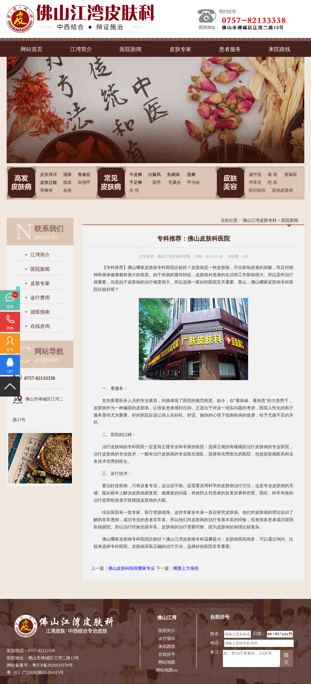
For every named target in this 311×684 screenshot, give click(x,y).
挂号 (10, 350)
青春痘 (84, 174)
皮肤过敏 (48, 182)
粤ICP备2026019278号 (52, 665)
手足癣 (135, 182)
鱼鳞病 (173, 174)
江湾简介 (81, 49)
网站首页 (32, 49)
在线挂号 (166, 654)
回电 (10, 328)
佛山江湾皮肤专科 (260, 220)
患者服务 (230, 49)
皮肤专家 (180, 49)
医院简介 (166, 630)
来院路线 (279, 49)
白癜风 (154, 174)
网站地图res (167, 670)
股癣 (191, 174)
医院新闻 (131, 49)
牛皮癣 (135, 174)
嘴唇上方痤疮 (186, 568)
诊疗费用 (40, 297)
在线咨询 (40, 326)
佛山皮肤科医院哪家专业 (131, 568)
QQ (9, 371)
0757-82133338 (41, 650)
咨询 (10, 306)
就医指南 (40, 312)
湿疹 (67, 174)
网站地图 (166, 662)
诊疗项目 (166, 638)
